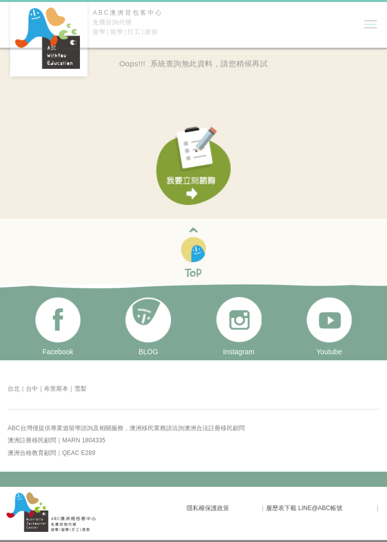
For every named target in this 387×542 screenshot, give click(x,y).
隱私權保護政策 (208, 508)
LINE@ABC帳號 (320, 508)
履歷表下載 (281, 508)
